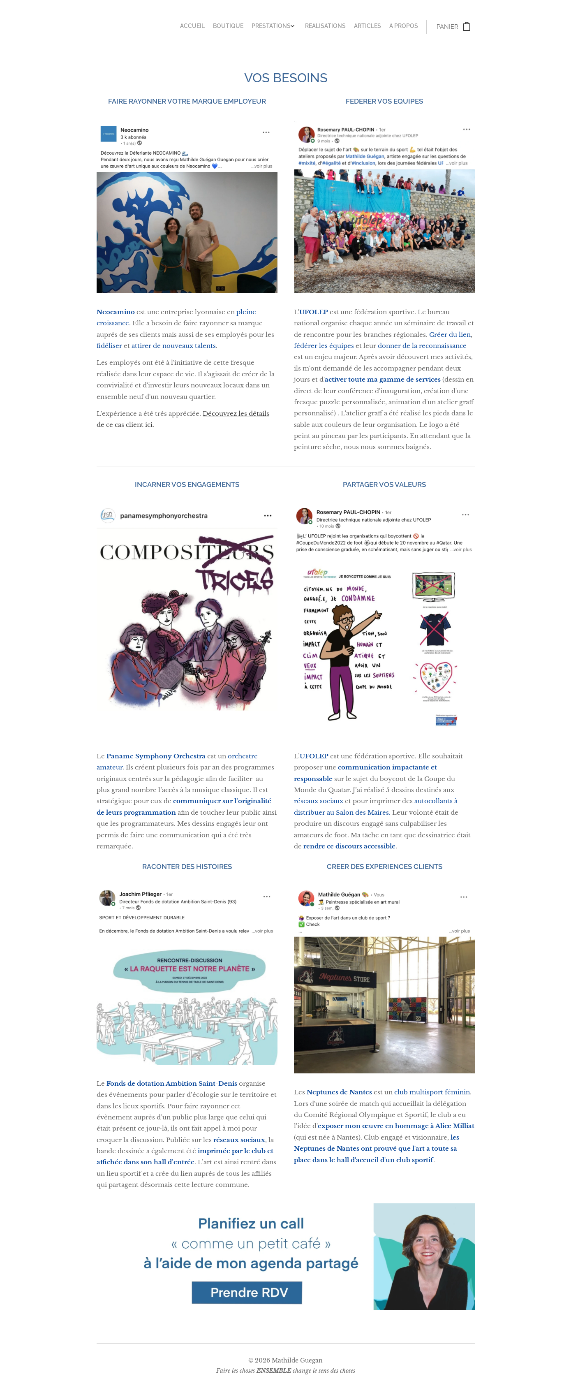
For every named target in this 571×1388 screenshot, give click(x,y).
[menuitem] (372, 26)
